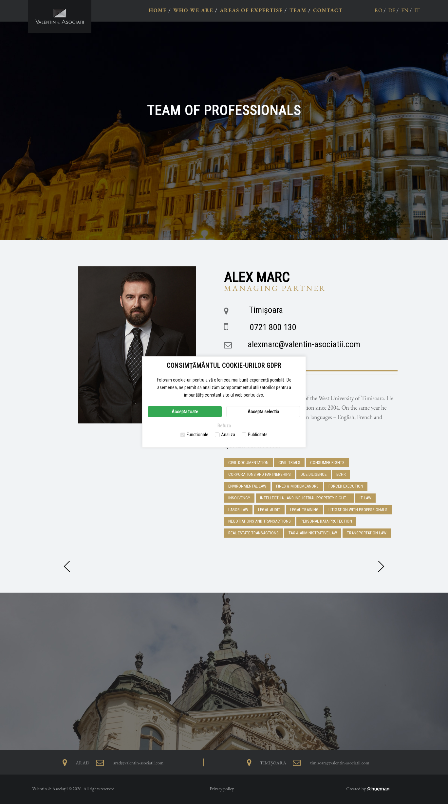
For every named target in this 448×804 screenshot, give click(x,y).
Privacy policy (222, 789)
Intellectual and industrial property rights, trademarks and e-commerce (307, 497)
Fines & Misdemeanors (297, 486)
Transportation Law (366, 532)
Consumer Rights (327, 462)
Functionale (194, 434)
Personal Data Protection (326, 521)
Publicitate (255, 434)
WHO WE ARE (193, 10)
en (404, 10)
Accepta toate (185, 411)
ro (379, 10)
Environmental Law (247, 486)
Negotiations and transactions (259, 521)
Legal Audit (269, 509)
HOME (158, 10)
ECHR (341, 474)
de (391, 10)
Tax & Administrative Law (313, 532)
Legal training (304, 509)
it (417, 10)
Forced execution (345, 486)
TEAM (298, 10)
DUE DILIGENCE (314, 474)
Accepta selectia (263, 411)
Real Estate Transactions (253, 532)
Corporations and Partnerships (259, 474)
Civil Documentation (248, 462)
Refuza (224, 425)
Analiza (225, 434)
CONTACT (328, 10)
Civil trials (289, 462)
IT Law (365, 497)
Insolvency (239, 497)
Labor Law (238, 509)
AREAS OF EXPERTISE (251, 10)
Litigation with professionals (357, 509)
